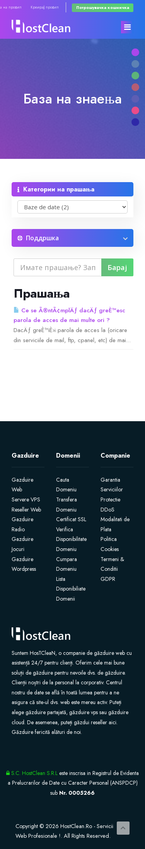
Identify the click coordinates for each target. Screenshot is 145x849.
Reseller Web (26, 509)
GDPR (108, 579)
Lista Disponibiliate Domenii (70, 589)
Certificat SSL (71, 519)
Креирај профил (45, 7)
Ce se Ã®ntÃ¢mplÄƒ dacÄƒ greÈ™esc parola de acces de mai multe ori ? (69, 315)
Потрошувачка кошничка (102, 7)
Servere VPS (26, 499)
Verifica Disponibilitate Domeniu (71, 539)
